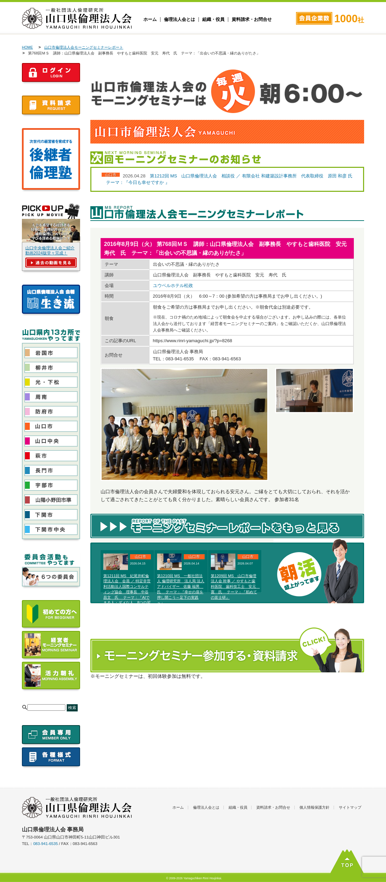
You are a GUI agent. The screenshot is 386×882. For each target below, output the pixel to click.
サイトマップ (350, 807)
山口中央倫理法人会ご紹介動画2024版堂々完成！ (50, 251)
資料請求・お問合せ (252, 19)
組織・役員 (213, 19)
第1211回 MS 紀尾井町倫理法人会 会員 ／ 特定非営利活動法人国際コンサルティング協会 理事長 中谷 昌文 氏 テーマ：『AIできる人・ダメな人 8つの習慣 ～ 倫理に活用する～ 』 (127, 592)
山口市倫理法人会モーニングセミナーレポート (83, 47)
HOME (27, 47)
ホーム (150, 19)
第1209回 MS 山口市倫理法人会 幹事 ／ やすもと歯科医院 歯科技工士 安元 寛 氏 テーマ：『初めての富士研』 (235, 586)
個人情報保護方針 (314, 807)
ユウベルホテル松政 (173, 285)
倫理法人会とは (179, 19)
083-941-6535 (45, 844)
